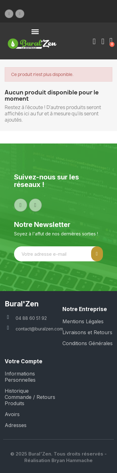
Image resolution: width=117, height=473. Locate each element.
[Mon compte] (94, 42)
